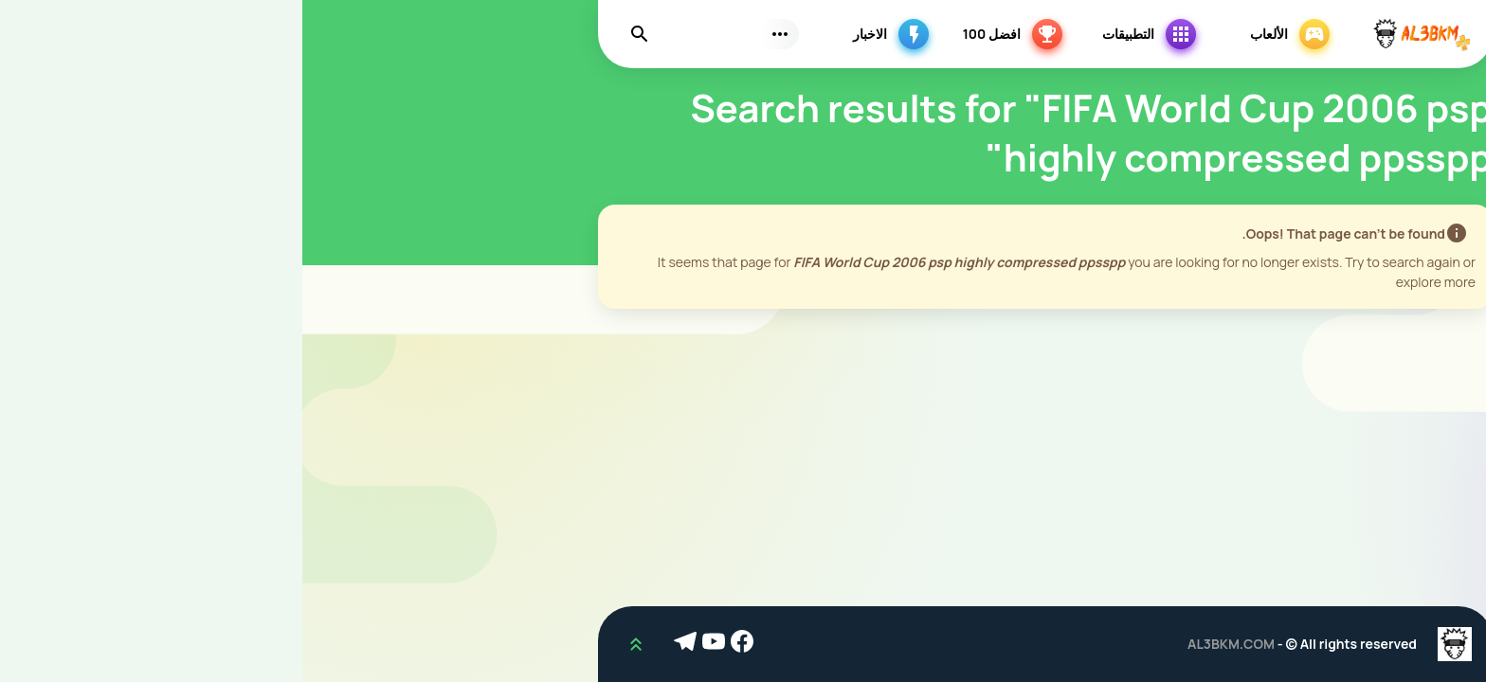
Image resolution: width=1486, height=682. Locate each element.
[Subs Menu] (478, 34)
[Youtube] (414, 644)
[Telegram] (386, 644)
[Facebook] (442, 644)
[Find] (337, 34)
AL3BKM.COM (928, 644)
